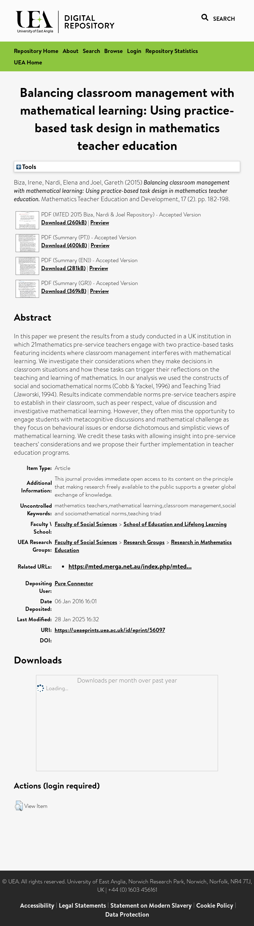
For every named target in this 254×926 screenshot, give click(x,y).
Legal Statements (82, 905)
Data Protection (127, 914)
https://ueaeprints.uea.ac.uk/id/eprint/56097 (110, 630)
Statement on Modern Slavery (151, 905)
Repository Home (36, 51)
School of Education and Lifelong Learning (175, 524)
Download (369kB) (63, 291)
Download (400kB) (64, 245)
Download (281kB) (63, 268)
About (71, 51)
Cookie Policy (214, 905)
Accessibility (37, 905)
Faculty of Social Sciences (86, 524)
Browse (113, 51)
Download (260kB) (64, 222)
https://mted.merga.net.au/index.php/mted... (130, 566)
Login (134, 51)
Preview (99, 222)
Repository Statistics (171, 51)
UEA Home (28, 62)
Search (91, 51)
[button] (19, 806)
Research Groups (144, 542)
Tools (26, 166)
